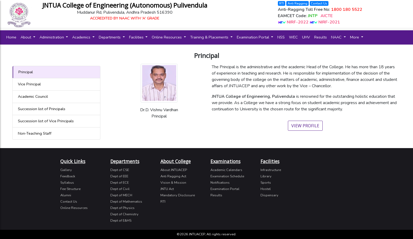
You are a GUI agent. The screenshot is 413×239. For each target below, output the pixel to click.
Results (320, 37)
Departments (110, 37)
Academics (81, 37)
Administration (52, 37)
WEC (293, 37)
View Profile (305, 126)
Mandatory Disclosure (177, 195)
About (26, 37)
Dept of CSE (119, 170)
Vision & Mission (173, 182)
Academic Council (33, 96)
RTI (281, 3)
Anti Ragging (297, 3)
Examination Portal (253, 37)
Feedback (67, 176)
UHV (306, 37)
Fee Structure (70, 189)
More (355, 37)
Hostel (265, 189)
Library (266, 176)
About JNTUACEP (173, 170)
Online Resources (167, 37)
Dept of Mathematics (126, 201)
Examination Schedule (227, 176)
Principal (25, 72)
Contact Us (319, 3)
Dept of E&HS (120, 220)
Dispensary (269, 195)
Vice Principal (29, 84)
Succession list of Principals (41, 108)
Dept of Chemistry (124, 214)
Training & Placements (209, 37)
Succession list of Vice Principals (46, 121)
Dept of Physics (122, 208)
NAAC (337, 37)
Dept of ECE (119, 182)
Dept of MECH (121, 195)
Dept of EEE (119, 176)
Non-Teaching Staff (34, 133)
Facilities (137, 37)
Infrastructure (270, 170)
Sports (265, 182)
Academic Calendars (226, 170)
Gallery (66, 170)
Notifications (220, 182)
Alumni (65, 195)
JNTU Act (167, 189)
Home (12, 37)
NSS (281, 37)
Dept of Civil (120, 189)
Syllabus (67, 182)
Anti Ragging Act (173, 176)
